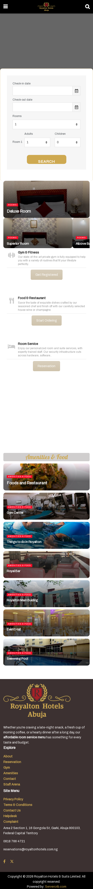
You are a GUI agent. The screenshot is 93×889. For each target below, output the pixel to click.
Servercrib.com (55, 886)
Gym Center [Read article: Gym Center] (15, 512)
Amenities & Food (19, 476)
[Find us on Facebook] (4, 861)
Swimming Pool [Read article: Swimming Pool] (17, 658)
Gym (6, 767)
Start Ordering (46, 320)
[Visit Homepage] (46, 6)
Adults (28, 133)
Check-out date (22, 99)
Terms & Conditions (17, 805)
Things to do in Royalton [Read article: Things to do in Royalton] (24, 542)
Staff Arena (11, 784)
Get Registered (46, 274)
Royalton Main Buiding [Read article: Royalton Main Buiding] (22, 600)
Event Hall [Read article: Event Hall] (14, 629)
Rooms (17, 116)
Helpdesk (10, 816)
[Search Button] (87, 6)
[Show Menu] (5, 6)
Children (60, 133)
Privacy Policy (13, 799)
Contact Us (12, 810)
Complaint (10, 821)
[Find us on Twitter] (12, 861)
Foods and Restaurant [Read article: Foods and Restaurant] (27, 483)
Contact (9, 779)
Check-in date (21, 83)
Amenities (10, 773)
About (8, 756)
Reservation (46, 366)
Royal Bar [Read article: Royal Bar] (13, 571)
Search (46, 161)
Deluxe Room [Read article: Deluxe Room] (19, 211)
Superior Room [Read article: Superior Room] (18, 243)
